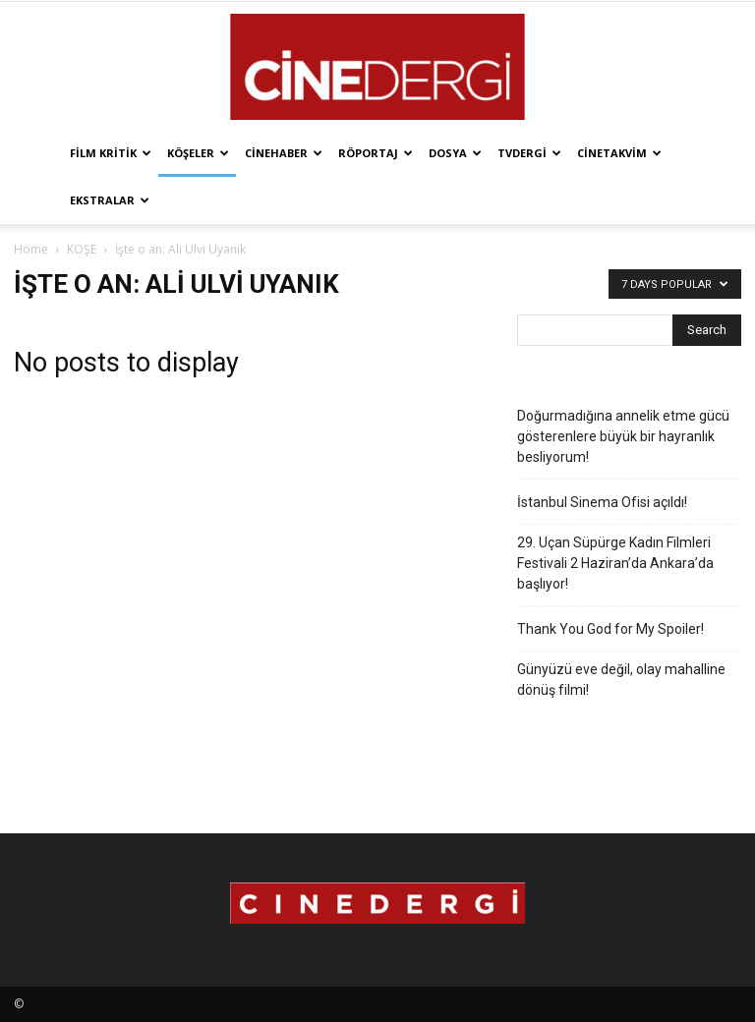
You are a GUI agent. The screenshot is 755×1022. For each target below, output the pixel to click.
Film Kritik (110, 152)
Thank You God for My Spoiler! (610, 629)
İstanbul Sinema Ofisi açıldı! (602, 502)
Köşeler (198, 152)
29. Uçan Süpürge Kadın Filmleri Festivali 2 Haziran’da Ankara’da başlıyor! (615, 563)
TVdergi (529, 152)
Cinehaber (283, 152)
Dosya (455, 152)
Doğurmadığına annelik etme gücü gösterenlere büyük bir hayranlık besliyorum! (623, 436)
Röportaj (375, 152)
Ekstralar (109, 200)
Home (31, 249)
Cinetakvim (619, 152)
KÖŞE (81, 249)
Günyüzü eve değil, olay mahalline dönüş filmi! (621, 679)
